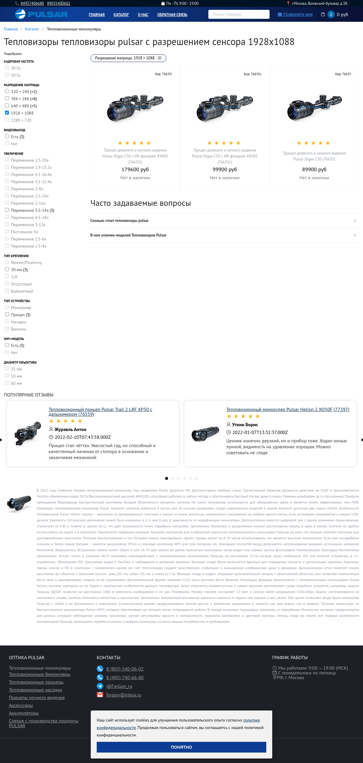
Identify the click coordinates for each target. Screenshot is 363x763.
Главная (97, 14)
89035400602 (58, 3)
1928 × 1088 (22, 113)
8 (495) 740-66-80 (125, 677)
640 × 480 (20, 106)
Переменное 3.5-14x (30, 210)
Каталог (121, 14)
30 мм (17, 269)
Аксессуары (21, 705)
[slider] (135, 143)
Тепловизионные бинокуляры (39, 674)
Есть (15, 136)
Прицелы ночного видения (37, 697)
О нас (143, 14)
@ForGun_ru (119, 686)
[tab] (224, 221)
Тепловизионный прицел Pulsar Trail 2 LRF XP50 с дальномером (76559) (100, 411)
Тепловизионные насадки (35, 690)
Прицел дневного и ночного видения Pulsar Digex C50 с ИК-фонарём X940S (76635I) (135, 156)
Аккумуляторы (24, 713)
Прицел (18, 314)
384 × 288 (20, 98)
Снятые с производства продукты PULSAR (44, 723)
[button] (224, 221)
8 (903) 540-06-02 (125, 669)
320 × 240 (20, 91)
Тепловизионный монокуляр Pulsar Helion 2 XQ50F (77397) (287, 409)
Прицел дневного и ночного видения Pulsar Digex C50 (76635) (314, 156)
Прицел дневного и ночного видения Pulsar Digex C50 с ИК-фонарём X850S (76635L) (225, 156)
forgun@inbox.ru (123, 695)
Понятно (181, 747)
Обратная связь (172, 14)
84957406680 (32, 3)
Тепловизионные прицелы (36, 682)
